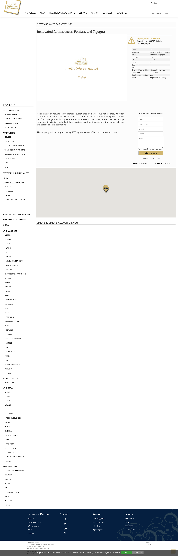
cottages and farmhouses (16, 173)
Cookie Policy (130, 529)
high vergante (10, 466)
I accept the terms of (151, 149)
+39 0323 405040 (139, 163)
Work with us (129, 518)
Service (83, 12)
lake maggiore (10, 231)
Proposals (30, 12)
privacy (159, 149)
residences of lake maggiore (17, 214)
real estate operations (14, 219)
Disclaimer (129, 526)
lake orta (7, 388)
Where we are (33, 526)
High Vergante (98, 529)
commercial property (13, 182)
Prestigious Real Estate (62, 12)
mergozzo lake (10, 378)
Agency (95, 12)
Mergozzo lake (98, 522)
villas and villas (11, 110)
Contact (107, 12)
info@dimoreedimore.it (41, 548)
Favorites (121, 12)
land (5, 178)
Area (42, 12)
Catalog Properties (35, 522)
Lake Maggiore (98, 518)
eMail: (31, 548)
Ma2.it (149, 544)
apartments (9, 133)
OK (126, 553)
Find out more (138, 553)
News (30, 529)
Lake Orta (96, 526)
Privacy (127, 522)
